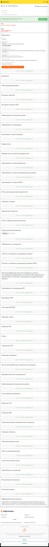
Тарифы (15, 519)
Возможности (4, 514)
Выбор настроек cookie (30, 522)
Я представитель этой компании (9, 14)
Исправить (5, 10)
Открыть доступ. (29, 70)
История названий (6, 45)
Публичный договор (29, 517)
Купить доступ (42, 19)
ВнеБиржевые (12, 233)
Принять (24, 539)
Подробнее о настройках (24, 536)
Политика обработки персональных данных (11, 522)
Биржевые (5, 233)
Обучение (27, 514)
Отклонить (24, 543)
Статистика (3, 517)
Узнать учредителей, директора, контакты (13, 67)
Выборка (4, 12)
